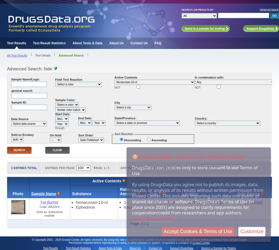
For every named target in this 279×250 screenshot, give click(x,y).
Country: (201, 118)
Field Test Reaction (68, 79)
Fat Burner (50, 202)
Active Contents (126, 77)
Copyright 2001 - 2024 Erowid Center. (57, 239)
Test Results (16, 43)
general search (22, 90)
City (117, 102)
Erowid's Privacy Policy (153, 218)
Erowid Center (201, 242)
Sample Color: (65, 100)
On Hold (56, 135)
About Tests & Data (88, 43)
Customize (251, 231)
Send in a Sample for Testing (218, 248)
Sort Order (85, 135)
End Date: (85, 118)
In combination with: (209, 77)
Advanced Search (269, 9)
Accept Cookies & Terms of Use (198, 231)
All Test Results (17, 55)
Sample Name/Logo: (25, 79)
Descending (132, 140)
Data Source (20, 119)
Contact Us (139, 43)
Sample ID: (19, 102)
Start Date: (62, 114)
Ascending (159, 140)
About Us (116, 43)
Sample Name (43, 194)
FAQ (158, 43)
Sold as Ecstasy (22, 134)
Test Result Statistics (49, 43)
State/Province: (125, 118)
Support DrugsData (181, 248)
